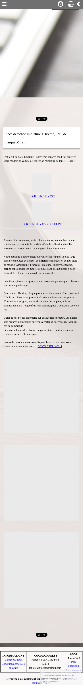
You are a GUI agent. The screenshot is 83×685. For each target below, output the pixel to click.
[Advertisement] (41, 52)
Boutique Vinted (41, 682)
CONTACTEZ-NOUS (50, 346)
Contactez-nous (13, 659)
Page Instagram (73, 670)
